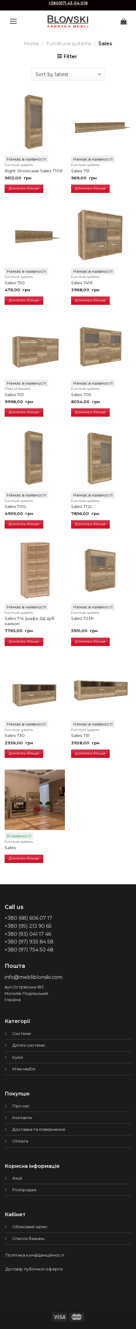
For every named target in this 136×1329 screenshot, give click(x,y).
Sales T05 (81, 394)
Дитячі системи (28, 1045)
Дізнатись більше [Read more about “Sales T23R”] (90, 642)
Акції (17, 1178)
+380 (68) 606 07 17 (28, 918)
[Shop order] (68, 74)
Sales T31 (80, 735)
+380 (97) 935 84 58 (29, 942)
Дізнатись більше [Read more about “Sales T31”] (90, 753)
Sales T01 (14, 394)
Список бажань (28, 1238)
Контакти (22, 1117)
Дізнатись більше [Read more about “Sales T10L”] (24, 524)
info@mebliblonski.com (33, 977)
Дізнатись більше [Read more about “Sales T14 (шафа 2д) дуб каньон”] (24, 642)
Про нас (21, 1105)
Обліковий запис (30, 1226)
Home (31, 44)
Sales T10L (16, 506)
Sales (10, 847)
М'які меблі (23, 1068)
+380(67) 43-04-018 (68, 3)
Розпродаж (24, 1189)
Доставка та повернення (38, 1129)
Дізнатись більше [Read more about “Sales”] (24, 859)
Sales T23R (82, 618)
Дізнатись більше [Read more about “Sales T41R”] (90, 300)
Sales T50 (15, 282)
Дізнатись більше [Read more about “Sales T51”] (90, 188)
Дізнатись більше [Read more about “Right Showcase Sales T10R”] (24, 188)
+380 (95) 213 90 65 (28, 926)
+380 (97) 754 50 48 (29, 950)
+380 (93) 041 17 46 (28, 934)
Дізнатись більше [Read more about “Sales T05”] (90, 412)
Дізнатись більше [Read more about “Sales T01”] (24, 412)
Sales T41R (82, 282)
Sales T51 (80, 170)
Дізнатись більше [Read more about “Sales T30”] (24, 753)
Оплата (20, 1141)
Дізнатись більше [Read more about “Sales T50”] (24, 300)
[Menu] (13, 21)
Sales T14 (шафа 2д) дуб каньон (29, 621)
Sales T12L (81, 506)
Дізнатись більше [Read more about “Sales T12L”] (90, 524)
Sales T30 (15, 735)
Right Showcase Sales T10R (34, 170)
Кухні (17, 1057)
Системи (21, 1033)
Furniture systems (68, 44)
